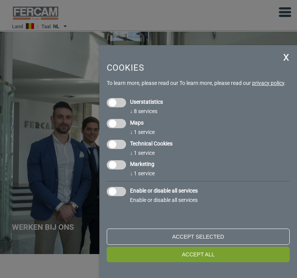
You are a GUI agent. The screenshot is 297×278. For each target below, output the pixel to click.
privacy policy (268, 83)
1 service (142, 132)
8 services (143, 111)
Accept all (198, 254)
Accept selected (198, 237)
